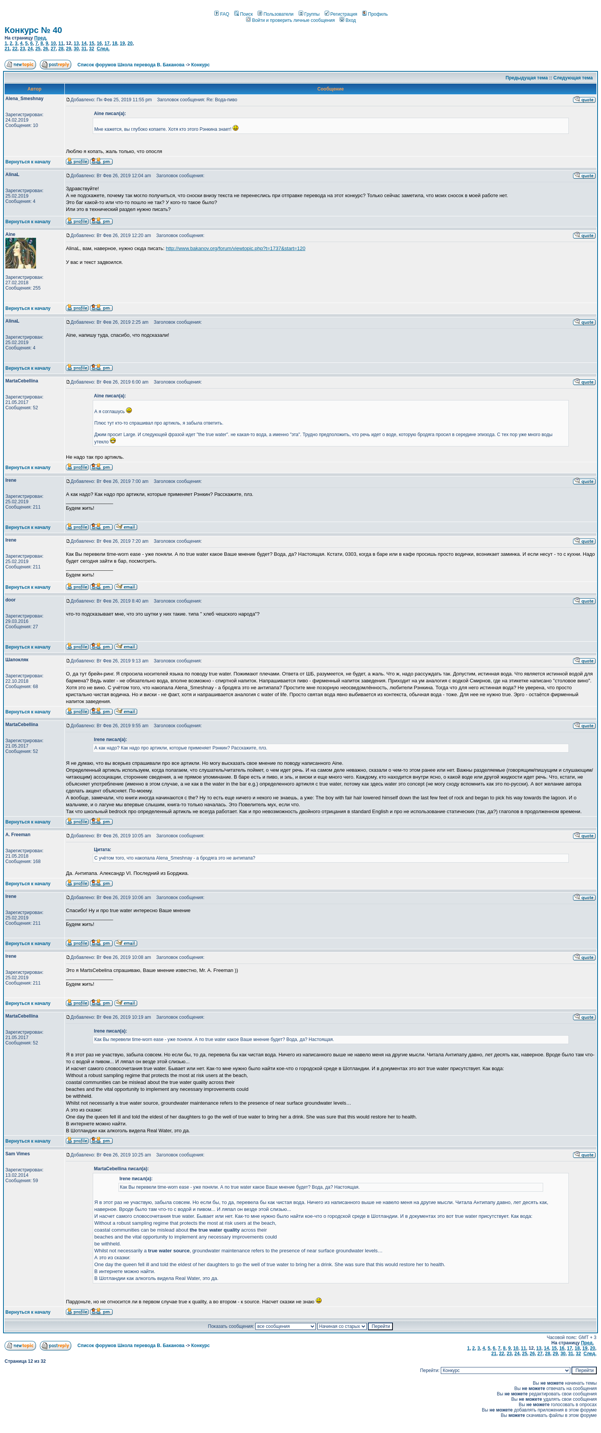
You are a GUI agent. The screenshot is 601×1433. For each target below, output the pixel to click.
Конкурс (200, 65)
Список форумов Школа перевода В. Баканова (130, 65)
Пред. (40, 38)
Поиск (243, 14)
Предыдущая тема (527, 78)
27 (53, 48)
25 (37, 48)
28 (60, 48)
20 (130, 43)
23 (22, 48)
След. (103, 48)
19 (122, 43)
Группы (309, 14)
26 (45, 48)
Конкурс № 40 (33, 30)
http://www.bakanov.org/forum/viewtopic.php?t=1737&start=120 (235, 248)
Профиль (375, 14)
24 (30, 48)
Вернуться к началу (28, 162)
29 (68, 48)
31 (83, 48)
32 (91, 48)
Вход (348, 20)
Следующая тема (573, 78)
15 (91, 43)
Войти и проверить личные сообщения (290, 20)
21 (7, 48)
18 (114, 43)
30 (76, 48)
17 (106, 43)
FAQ (221, 14)
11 (60, 43)
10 (53, 43)
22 (14, 48)
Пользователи (275, 14)
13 (76, 43)
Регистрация (341, 14)
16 (99, 43)
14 (83, 43)
